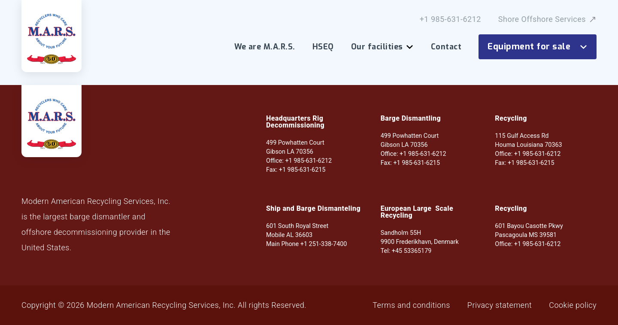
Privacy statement (499, 305)
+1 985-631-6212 (450, 19)
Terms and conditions (411, 305)
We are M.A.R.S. (264, 47)
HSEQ (323, 47)
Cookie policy (573, 305)
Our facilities (382, 47)
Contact (446, 47)
